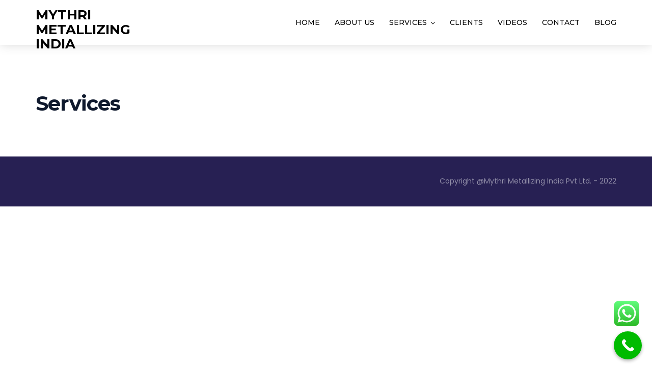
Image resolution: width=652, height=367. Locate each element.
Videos (512, 22)
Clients (466, 22)
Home (307, 22)
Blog (605, 22)
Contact (561, 22)
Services (408, 22)
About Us (354, 22)
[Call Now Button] (628, 345)
